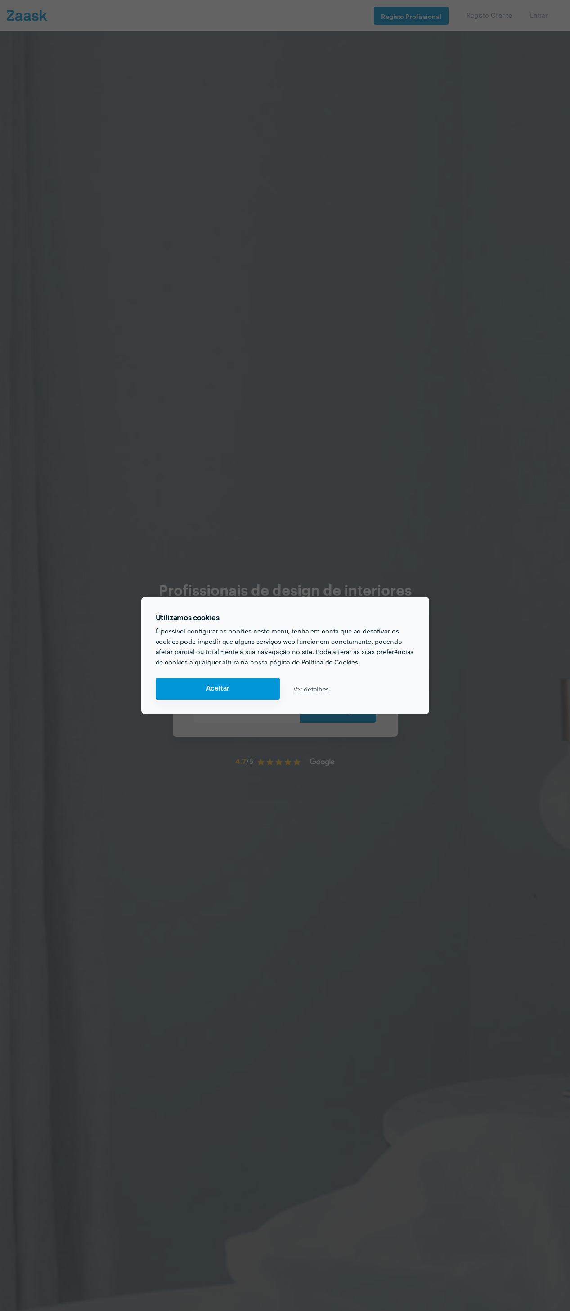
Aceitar (217, 688)
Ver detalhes (311, 688)
